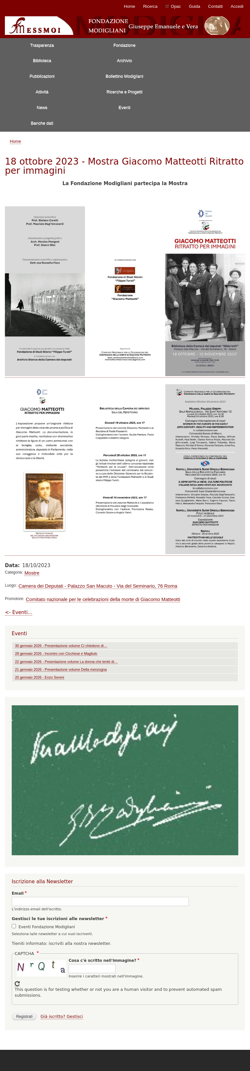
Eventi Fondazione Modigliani (47, 927)
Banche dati (42, 123)
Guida (194, 6)
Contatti (215, 6)
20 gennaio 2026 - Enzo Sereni (39, 677)
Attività (42, 91)
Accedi (237, 6)
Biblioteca (42, 60)
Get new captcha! (17, 984)
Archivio (124, 60)
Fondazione (124, 45)
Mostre (31, 573)
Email (18, 893)
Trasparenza (42, 45)
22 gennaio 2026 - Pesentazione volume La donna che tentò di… (66, 662)
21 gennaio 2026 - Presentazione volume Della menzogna (61, 669)
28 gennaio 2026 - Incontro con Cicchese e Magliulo (56, 653)
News (42, 107)
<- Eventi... (18, 612)
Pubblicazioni (42, 76)
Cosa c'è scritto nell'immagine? (102, 960)
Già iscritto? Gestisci (62, 1016)
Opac (173, 6)
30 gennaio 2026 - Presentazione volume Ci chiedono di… (61, 646)
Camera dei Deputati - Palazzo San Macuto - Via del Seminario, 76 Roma (98, 586)
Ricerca (150, 6)
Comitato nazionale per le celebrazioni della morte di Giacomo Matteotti (103, 599)
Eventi (124, 107)
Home (129, 6)
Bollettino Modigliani (125, 76)
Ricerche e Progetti (124, 91)
